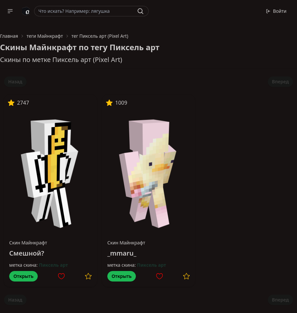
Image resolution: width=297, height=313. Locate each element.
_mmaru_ (121, 253)
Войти (276, 11)
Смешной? (26, 253)
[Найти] (140, 11)
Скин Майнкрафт (28, 243)
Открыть (23, 276)
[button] (10, 11)
